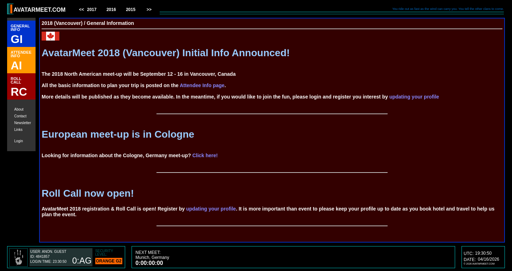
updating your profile (414, 97)
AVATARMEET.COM (39, 10)
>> (148, 9)
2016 (111, 9)
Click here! (205, 155)
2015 (130, 9)
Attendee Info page (202, 85)
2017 (92, 9)
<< (82, 9)
